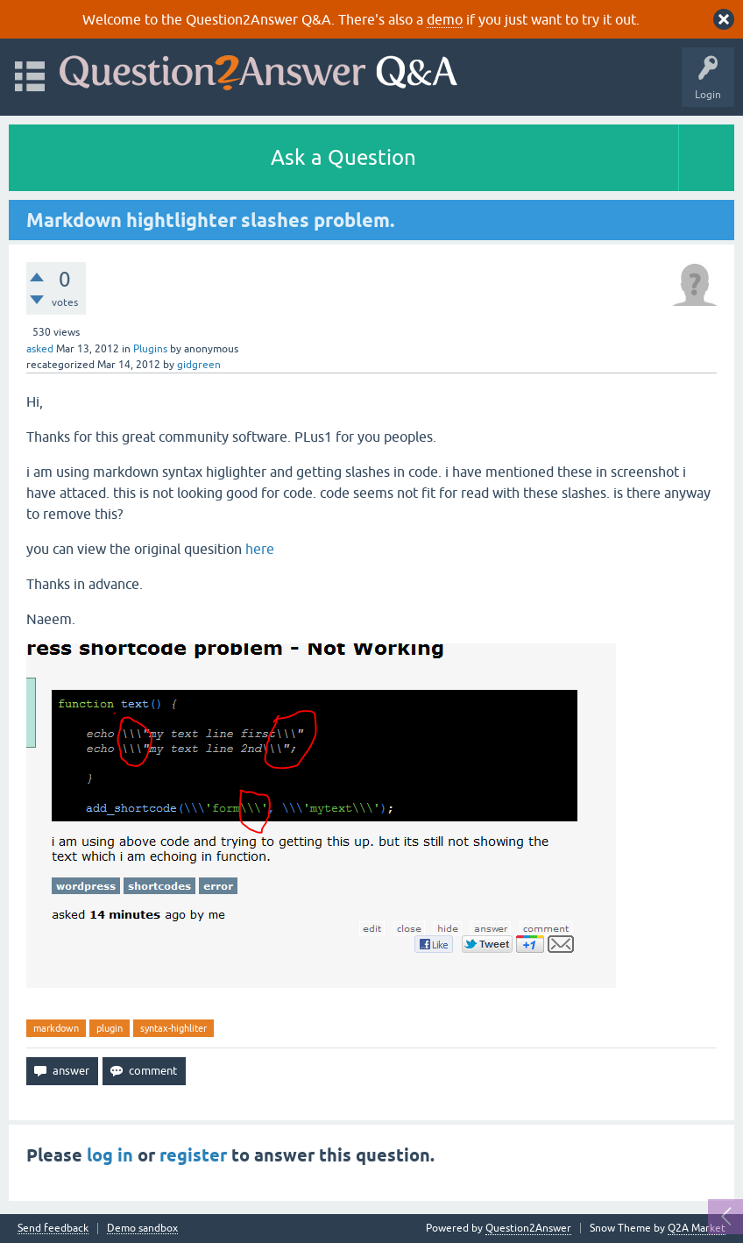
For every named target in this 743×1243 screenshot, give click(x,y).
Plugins (150, 349)
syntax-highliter (173, 1028)
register (193, 1155)
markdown (56, 1028)
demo (445, 19)
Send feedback (53, 1228)
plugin (109, 1028)
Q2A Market (696, 1228)
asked (39, 349)
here (259, 549)
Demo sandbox (142, 1228)
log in (110, 1155)
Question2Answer (528, 1228)
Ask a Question (343, 157)
